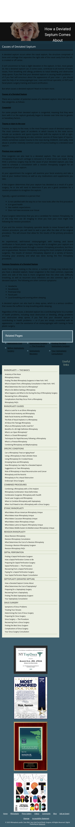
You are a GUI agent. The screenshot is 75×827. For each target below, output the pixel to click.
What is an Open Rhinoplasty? (16, 432)
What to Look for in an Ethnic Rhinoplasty (20, 410)
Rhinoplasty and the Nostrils (15, 474)
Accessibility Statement (40, 819)
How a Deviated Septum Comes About (19, 583)
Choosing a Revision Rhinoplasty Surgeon (20, 545)
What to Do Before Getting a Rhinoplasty (20, 390)
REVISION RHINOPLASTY (14, 531)
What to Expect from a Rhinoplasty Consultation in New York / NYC (30, 384)
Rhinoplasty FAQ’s (11, 402)
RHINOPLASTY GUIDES (14, 406)
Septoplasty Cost (14, 343)
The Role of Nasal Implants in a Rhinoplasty (21, 420)
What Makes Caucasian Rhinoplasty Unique (21, 518)
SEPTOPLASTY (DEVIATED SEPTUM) (19, 579)
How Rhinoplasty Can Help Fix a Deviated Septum (23, 465)
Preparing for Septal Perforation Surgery (20, 563)
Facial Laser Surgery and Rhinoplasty (18, 498)
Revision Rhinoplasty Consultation (17, 539)
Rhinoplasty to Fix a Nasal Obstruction (19, 478)
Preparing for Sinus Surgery (15, 616)
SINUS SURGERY (11, 602)
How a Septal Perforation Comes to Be (19, 559)
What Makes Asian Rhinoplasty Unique (19, 515)
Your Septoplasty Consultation (16, 599)
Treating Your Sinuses (13, 610)
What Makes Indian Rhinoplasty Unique (19, 522)
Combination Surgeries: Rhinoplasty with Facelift (23, 495)
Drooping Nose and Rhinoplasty (17, 462)
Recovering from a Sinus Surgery (17, 622)
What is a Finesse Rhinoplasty (16, 441)
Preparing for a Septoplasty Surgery (18, 589)
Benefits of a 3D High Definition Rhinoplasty (21, 429)
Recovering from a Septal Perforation (19, 569)
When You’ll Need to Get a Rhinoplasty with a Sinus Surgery (27, 504)
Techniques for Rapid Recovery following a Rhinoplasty (25, 438)
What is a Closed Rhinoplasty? (16, 435)
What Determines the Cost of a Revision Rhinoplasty (24, 542)
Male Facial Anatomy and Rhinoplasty (19, 416)
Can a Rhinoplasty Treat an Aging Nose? (20, 453)
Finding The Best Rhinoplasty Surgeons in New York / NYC (26, 380)
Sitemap (26, 819)
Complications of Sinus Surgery (16, 628)
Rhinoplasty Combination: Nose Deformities (21, 492)
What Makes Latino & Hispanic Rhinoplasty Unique (24, 525)
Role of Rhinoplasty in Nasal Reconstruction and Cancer (26, 471)
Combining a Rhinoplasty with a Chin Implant (22, 489)
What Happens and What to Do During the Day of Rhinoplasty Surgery (31, 393)
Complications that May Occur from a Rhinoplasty (23, 399)
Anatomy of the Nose (13, 374)
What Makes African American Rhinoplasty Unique (24, 512)
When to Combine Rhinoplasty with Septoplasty (23, 501)
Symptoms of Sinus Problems (16, 607)
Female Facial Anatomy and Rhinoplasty (20, 413)
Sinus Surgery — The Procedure (17, 619)
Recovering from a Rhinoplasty (16, 396)
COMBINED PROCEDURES (15, 484)
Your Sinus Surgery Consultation (17, 632)
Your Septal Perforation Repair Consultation (21, 575)
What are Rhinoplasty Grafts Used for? (19, 426)
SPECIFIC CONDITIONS (14, 448)
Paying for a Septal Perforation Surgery (19, 572)
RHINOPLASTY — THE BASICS (17, 370)
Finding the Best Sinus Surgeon (16, 625)
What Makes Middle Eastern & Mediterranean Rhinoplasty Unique (29, 528)
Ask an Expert (64, 814)
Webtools (42, 824)
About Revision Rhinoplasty (15, 536)
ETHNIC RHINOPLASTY (14, 508)
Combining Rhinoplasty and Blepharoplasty (21, 445)
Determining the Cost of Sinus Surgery (19, 613)
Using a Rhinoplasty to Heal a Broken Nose (21, 456)
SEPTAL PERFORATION (14, 552)
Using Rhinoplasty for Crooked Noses (19, 459)
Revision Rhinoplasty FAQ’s (15, 548)
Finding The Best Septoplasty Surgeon (19, 596)
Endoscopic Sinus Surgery (14, 481)
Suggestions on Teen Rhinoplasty (17, 468)
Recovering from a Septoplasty (16, 592)
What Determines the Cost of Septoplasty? (21, 586)
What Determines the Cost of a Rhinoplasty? (21, 387)
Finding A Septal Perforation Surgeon (19, 556)
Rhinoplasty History (12, 377)
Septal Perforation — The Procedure (18, 566)
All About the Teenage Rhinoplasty (18, 423)
